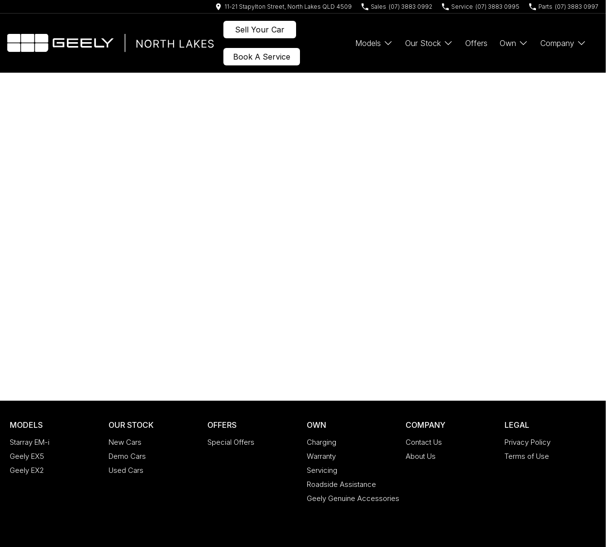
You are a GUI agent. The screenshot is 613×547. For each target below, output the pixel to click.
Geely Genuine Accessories (353, 498)
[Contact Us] (283, 6)
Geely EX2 (27, 470)
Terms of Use (526, 456)
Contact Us (424, 442)
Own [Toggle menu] (514, 43)
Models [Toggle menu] (374, 43)
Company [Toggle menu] (563, 43)
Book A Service (261, 57)
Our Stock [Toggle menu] (429, 43)
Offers (476, 43)
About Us (421, 456)
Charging (321, 442)
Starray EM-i (29, 442)
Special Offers (230, 442)
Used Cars (126, 470)
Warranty (321, 456)
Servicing (322, 470)
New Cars (125, 442)
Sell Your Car (259, 29)
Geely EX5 (27, 456)
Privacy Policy (527, 442)
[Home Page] (110, 43)
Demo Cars (127, 456)
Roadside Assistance (341, 484)
